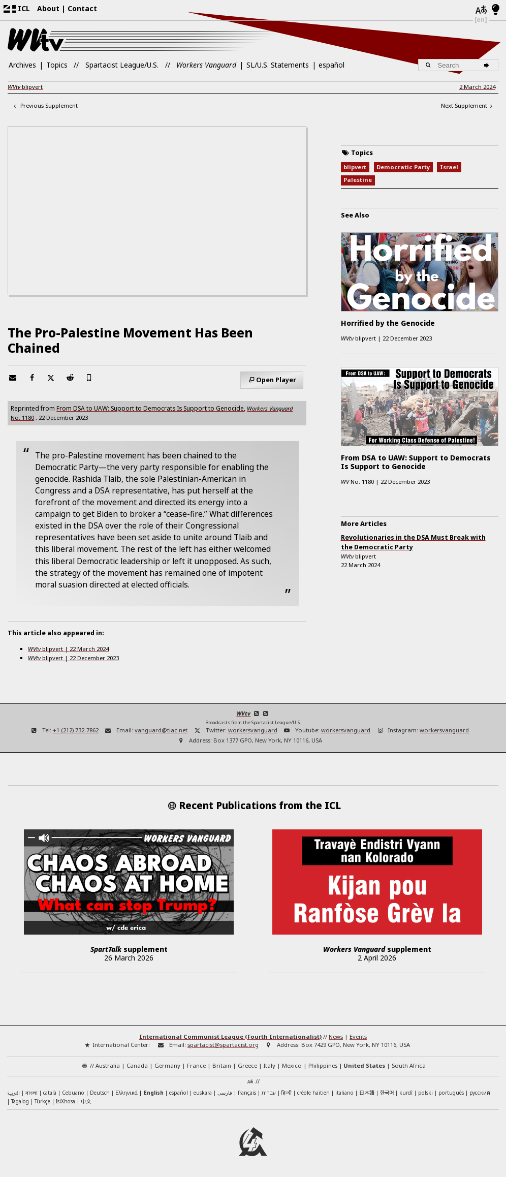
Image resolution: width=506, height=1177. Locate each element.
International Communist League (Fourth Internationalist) (230, 1036)
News (336, 1036)
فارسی (224, 1092)
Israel (449, 167)
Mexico (292, 1065)
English (154, 1092)
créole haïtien (313, 1092)
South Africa (409, 1065)
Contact (82, 8)
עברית (269, 1092)
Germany (167, 1065)
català (49, 1092)
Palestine (357, 179)
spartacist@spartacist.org (223, 1044)
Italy (269, 1065)
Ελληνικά (126, 1092)
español (331, 65)
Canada (137, 1065)
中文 (86, 1101)
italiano (344, 1092)
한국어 (387, 1092)
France (196, 1065)
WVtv (243, 713)
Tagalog (20, 1101)
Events (358, 1036)
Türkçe (42, 1101)
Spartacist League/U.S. (122, 65)
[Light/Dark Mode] (495, 10)
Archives (22, 65)
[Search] (488, 65)
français (247, 1092)
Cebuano (73, 1092)
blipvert (25, 86)
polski (425, 1092)
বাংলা (31, 1093)
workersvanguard (252, 730)
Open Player (276, 380)
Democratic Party (403, 167)
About (48, 8)
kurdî (406, 1092)
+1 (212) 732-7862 (76, 730)
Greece (247, 1065)
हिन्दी (286, 1092)
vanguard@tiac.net (161, 730)
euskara (203, 1092)
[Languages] (481, 10)
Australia (108, 1065)
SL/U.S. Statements (277, 65)
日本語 (366, 1092)
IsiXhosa (65, 1101)
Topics (57, 65)
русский (479, 1092)
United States (364, 1065)
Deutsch (100, 1092)
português (451, 1092)
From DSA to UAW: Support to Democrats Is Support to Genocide (150, 408)
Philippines (322, 1065)
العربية (13, 1093)
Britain (221, 1065)
